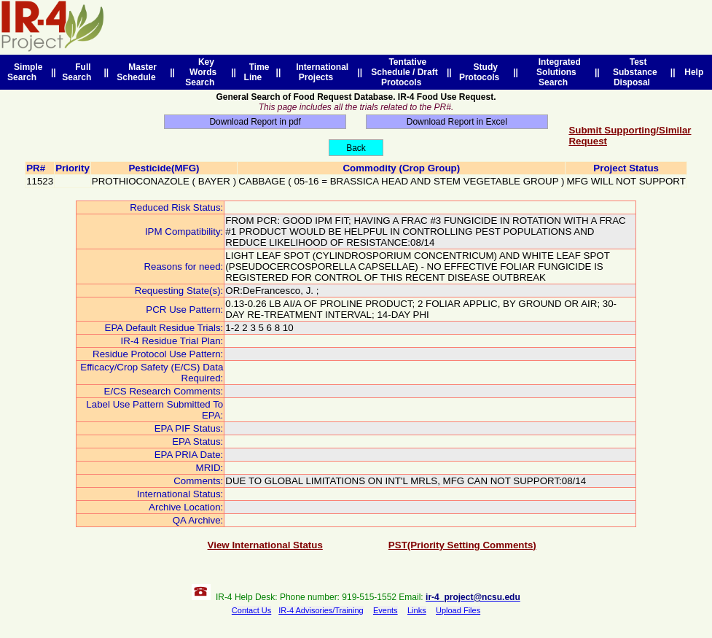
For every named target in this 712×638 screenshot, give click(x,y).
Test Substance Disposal (635, 72)
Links (416, 610)
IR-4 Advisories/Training (320, 610)
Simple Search (24, 72)
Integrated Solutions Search (557, 72)
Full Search (79, 72)
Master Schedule (138, 72)
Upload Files (458, 610)
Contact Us (251, 610)
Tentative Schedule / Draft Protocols (404, 72)
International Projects (319, 72)
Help (694, 72)
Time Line (257, 72)
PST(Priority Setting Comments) (462, 545)
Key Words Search (202, 72)
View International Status (265, 545)
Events (385, 610)
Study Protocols (481, 72)
